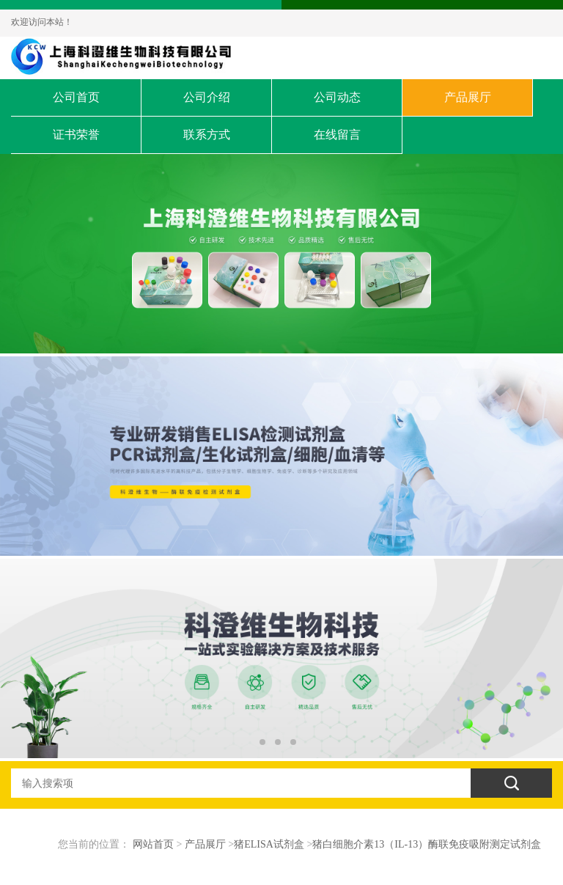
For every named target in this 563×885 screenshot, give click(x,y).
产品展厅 (467, 97)
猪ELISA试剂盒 (269, 844)
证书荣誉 (76, 134)
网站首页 (153, 844)
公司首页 (76, 97)
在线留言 (337, 134)
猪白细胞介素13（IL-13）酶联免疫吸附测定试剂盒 (426, 844)
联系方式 (206, 134)
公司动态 (337, 97)
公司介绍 (206, 97)
